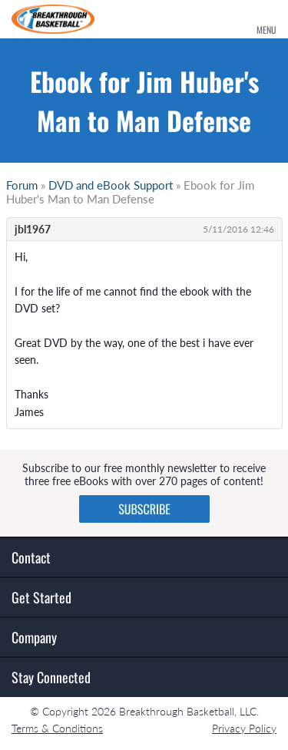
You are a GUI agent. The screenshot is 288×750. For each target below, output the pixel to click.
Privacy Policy (244, 728)
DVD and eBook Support (110, 185)
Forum (22, 185)
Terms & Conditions (57, 728)
